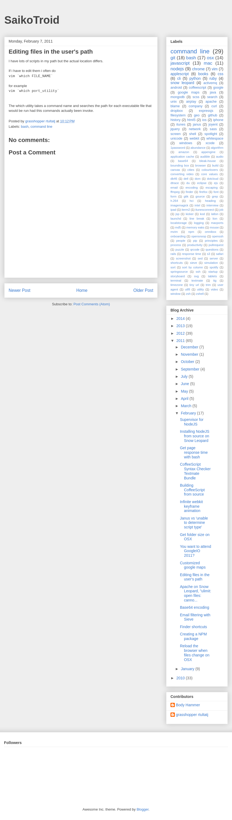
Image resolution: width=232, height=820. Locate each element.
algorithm (217, 147)
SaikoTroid (32, 20)
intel (197, 205)
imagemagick (179, 205)
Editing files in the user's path (195, 577)
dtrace (174, 183)
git (172, 57)
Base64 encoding (194, 607)
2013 (181, 326)
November (190, 354)
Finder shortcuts (193, 627)
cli (179, 78)
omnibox (210, 231)
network (195, 129)
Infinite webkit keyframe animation (191, 506)
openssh (217, 236)
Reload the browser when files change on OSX (194, 653)
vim (215, 69)
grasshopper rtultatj (192, 714)
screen (175, 134)
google (218, 87)
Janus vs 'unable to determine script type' (194, 523)
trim (208, 284)
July (185, 376)
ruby (213, 78)
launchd (175, 218)
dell (186, 178)
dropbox (176, 111)
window (175, 293)
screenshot (183, 258)
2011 (181, 340)
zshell (200, 293)
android (176, 87)
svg (196, 276)
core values (209, 174)
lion (215, 218)
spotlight (210, 134)
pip (195, 240)
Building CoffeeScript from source (192, 490)
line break (197, 218)
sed (200, 258)
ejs (216, 183)
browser (200, 165)
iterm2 (186, 209)
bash (25, 126)
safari (219, 253)
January (188, 669)
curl (214, 106)
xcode (210, 143)
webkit (194, 138)
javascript (180, 63)
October (188, 361)
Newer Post (19, 290)
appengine (208, 152)
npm (191, 231)
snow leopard (182, 83)
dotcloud (212, 178)
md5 (178, 227)
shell (192, 134)
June (185, 384)
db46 (173, 178)
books (203, 74)
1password (177, 147)
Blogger (142, 809)
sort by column (192, 267)
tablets (212, 276)
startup (212, 271)
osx (210, 57)
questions (212, 249)
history (175, 120)
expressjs (206, 111)
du (188, 183)
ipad (173, 209)
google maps (188, 92)
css (220, 74)
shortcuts (176, 262)
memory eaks (195, 227)
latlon (215, 214)
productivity (195, 245)
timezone (176, 284)
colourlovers (210, 169)
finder (189, 191)
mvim (174, 231)
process (175, 245)
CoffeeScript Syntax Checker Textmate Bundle (195, 471)
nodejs (177, 68)
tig (214, 280)
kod (202, 214)
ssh (198, 271)
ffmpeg (175, 191)
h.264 (174, 200)
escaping (212, 187)
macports (217, 222)
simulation (211, 262)
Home (82, 290)
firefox (203, 191)
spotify (214, 267)
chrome (198, 69)
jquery (175, 129)
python (195, 78)
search (212, 97)
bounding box (179, 165)
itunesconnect (204, 209)
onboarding (178, 236)
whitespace (214, 138)
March (186, 406)
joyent (213, 124)
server (214, 258)
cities (191, 169)
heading (210, 200)
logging (199, 222)
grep (215, 196)
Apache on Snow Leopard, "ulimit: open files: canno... (195, 593)
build (215, 165)
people (180, 240)
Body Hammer (188, 705)
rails (173, 253)
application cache (182, 156)
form (173, 196)
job (221, 209)
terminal (175, 280)
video (214, 289)
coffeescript (197, 87)
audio (219, 156)
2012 (181, 333)
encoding (192, 187)
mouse (214, 227)
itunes (181, 124)
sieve (193, 262)
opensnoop (198, 236)
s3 (208, 253)
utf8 (187, 289)
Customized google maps (193, 565)
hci (191, 200)
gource (200, 196)
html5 (191, 120)
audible (205, 156)
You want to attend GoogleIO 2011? (195, 551)
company (195, 106)
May (185, 391)
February (189, 413)
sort (173, 267)
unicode (176, 138)
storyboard (177, 276)
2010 (181, 678)
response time (191, 253)
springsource (179, 271)
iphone (218, 120)
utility (200, 289)
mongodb (177, 97)
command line (41, 126)
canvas (175, 169)
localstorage (178, 222)
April (185, 398)
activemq (210, 83)
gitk (186, 196)
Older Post (143, 290)
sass (213, 129)
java (213, 92)
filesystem (178, 115)
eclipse (202, 183)
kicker (189, 214)
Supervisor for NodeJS (191, 421)
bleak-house (207, 160)
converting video (182, 174)
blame (175, 106)
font (216, 191)
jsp (177, 214)
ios (204, 120)
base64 (183, 160)
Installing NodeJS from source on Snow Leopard (194, 436)
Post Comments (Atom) (91, 304)
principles (211, 240)
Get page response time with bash (194, 452)
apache (211, 101)
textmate (197, 280)
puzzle (179, 249)
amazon (183, 152)
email (174, 187)
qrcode (194, 249)
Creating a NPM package (193, 636)
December (190, 347)
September (190, 369)
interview (212, 205)
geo (197, 115)
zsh (188, 293)
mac (208, 63)
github (212, 115)
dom (198, 178)
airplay (191, 101)
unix (173, 101)
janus (197, 124)
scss (196, 97)
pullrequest (216, 245)
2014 (181, 318)
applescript (179, 74)
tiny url (194, 284)
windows (185, 143)
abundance (197, 147)
